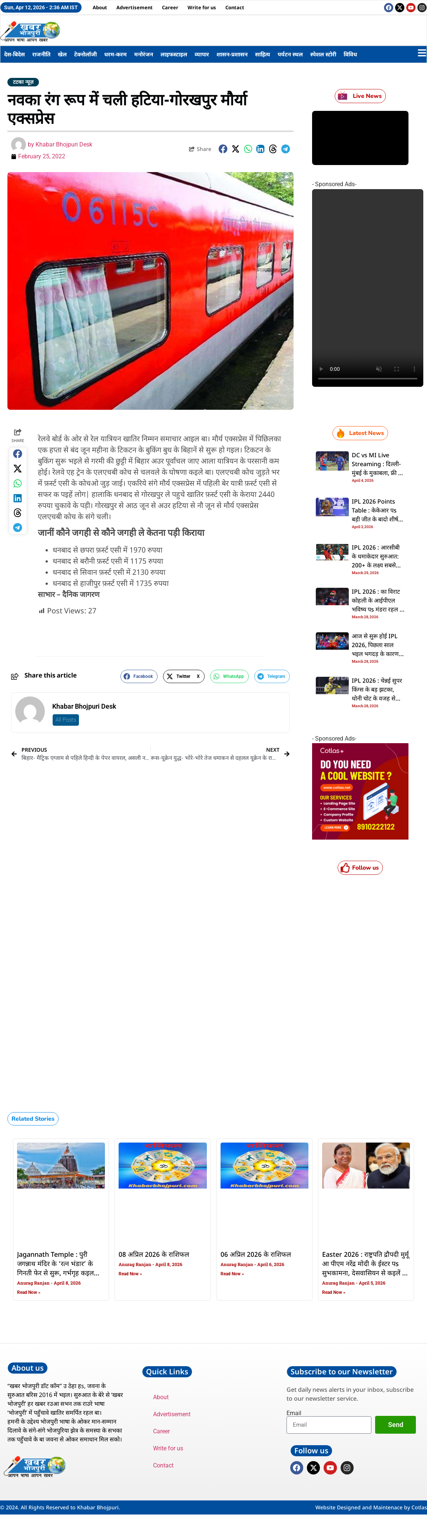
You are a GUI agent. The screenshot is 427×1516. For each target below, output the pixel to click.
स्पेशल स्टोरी (323, 54)
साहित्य (262, 54)
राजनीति (41, 54)
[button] (223, 149)
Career (170, 7)
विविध (350, 54)
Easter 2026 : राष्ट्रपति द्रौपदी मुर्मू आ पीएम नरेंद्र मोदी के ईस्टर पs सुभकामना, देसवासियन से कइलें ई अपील (365, 1268)
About (100, 7)
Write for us (202, 7)
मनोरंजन (143, 54)
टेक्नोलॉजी (85, 54)
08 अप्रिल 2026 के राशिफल (154, 1254)
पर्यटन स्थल (290, 54)
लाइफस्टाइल (173, 54)
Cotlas (419, 1508)
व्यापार (202, 54)
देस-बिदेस (14, 54)
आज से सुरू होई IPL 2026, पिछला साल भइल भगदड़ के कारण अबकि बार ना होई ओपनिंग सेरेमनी (375, 654)
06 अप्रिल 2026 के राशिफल (256, 1254)
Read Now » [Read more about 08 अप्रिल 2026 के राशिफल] (130, 1273)
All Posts (66, 719)
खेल (62, 54)
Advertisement (134, 7)
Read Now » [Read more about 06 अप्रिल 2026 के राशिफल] (232, 1273)
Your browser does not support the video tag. (367, 288)
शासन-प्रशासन (232, 54)
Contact (234, 7)
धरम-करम (115, 54)
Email (294, 1413)
